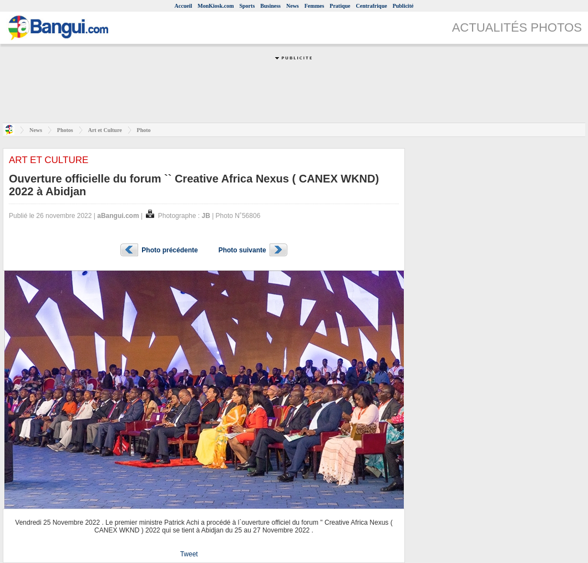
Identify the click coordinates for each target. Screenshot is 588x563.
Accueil (183, 6)
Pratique (340, 6)
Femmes (315, 6)
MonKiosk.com (215, 6)
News (292, 6)
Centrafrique (371, 6)
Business (270, 6)
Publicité (403, 6)
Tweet (189, 554)
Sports (247, 6)
